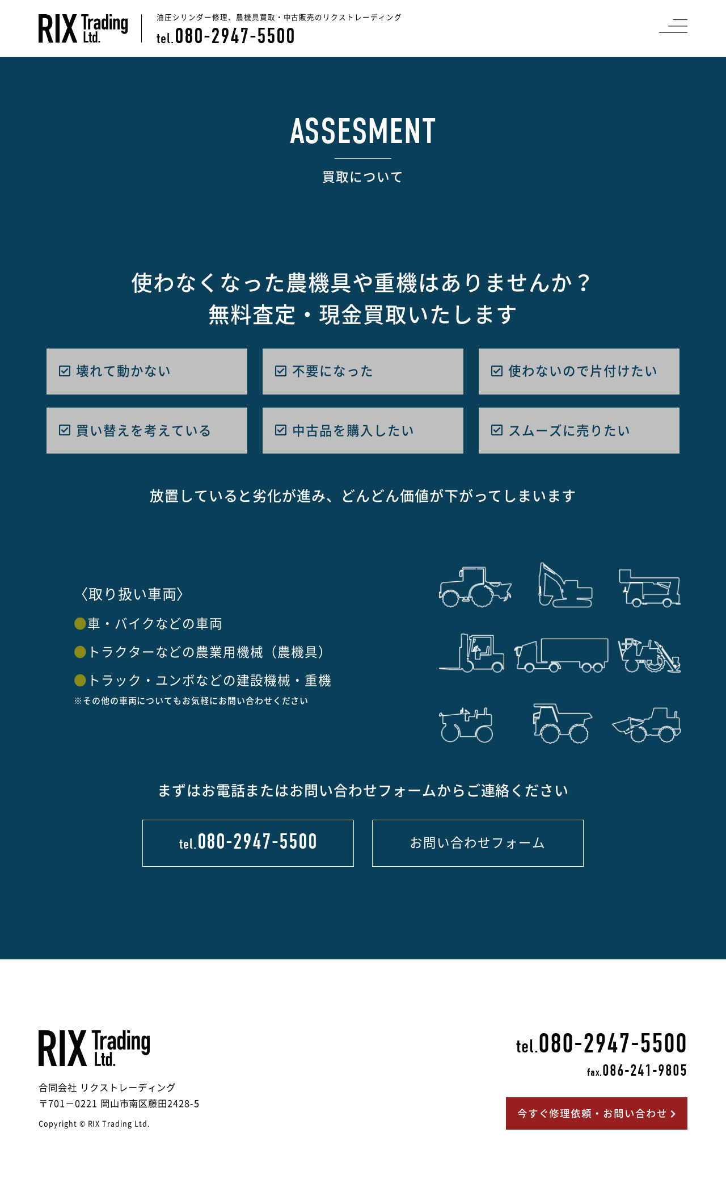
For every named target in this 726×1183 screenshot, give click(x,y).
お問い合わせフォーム (477, 842)
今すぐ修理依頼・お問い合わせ (596, 1113)
